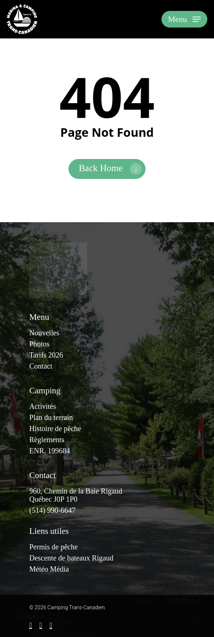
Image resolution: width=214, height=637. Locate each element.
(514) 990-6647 (52, 510)
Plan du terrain (51, 417)
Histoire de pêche (55, 428)
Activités (42, 406)
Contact (40, 366)
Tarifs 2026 (46, 355)
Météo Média (49, 569)
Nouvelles (44, 333)
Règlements (46, 440)
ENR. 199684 (49, 451)
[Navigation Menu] (184, 19)
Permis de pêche (53, 547)
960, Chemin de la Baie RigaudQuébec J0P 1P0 (75, 495)
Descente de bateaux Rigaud (71, 558)
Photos (39, 344)
